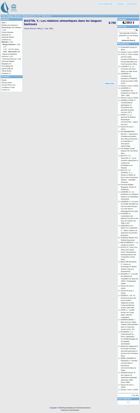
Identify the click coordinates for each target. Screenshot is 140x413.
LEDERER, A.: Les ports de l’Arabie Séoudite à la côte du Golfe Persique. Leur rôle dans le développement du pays (129, 206)
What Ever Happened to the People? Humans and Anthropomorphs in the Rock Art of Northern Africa (129, 351)
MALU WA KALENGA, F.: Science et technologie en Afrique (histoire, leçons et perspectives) (129, 266)
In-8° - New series (44, 16)
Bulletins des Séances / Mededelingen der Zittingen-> (12, 27)
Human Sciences (29, 16)
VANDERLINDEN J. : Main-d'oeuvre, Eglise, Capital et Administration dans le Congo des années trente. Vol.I (129, 324)
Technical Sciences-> (10, 59)
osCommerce (74, 410)
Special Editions (7, 68)
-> (6, 42)
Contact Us (5, 90)
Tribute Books (6, 71)
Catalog (10, 16)
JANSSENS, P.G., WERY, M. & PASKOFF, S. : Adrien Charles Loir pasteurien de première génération (129, 230)
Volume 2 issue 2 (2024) (129, 86)
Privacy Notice (7, 82)
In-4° (5, 47)
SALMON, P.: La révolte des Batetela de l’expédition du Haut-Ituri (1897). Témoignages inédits (129, 278)
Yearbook (5, 73)
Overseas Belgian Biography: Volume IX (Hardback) (128, 187)
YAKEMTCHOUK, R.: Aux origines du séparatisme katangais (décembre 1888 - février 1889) (129, 377)
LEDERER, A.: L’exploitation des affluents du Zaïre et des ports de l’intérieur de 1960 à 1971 (129, 218)
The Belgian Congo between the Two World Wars (129, 151)
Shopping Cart (123, 44)
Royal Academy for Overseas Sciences (76, 408)
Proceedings (6, 66)
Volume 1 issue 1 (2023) (129, 389)
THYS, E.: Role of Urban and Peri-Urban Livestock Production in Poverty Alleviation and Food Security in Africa (129, 59)
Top (3, 16)
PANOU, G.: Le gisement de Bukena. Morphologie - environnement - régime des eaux (129, 119)
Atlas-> (4, 23)
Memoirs (17, 16)
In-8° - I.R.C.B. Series (11, 49)
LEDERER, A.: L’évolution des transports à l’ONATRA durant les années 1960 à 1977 (129, 78)
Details (4, 80)
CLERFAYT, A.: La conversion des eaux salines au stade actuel (129, 69)
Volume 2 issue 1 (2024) (129, 98)
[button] (105, 4)
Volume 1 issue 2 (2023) (129, 52)
